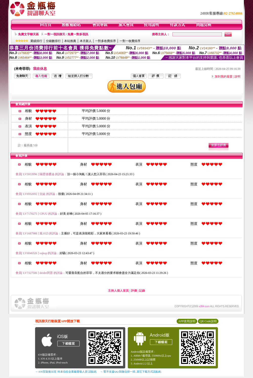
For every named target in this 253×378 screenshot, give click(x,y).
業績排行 (36, 41)
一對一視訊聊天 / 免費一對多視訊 (66, 34)
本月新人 (86, 41)
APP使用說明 (186, 321)
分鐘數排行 (53, 41)
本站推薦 (70, 41)
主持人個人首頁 (118, 290)
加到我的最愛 (223, 76)
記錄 (142, 290)
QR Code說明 (208, 321)
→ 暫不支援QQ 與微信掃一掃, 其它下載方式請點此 (130, 371)
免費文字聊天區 (28, 34)
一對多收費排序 (105, 41)
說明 (237, 76)
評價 (134, 290)
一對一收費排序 (130, 41)
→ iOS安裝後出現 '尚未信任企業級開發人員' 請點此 (66, 371)
